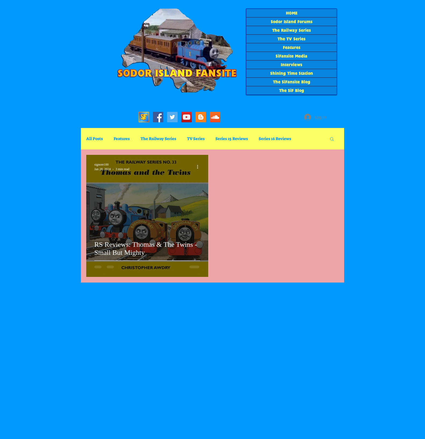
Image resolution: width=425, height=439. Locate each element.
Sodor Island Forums (291, 21)
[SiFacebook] (158, 117)
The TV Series (291, 39)
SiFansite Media (291, 56)
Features (291, 47)
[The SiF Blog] (201, 117)
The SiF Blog (291, 90)
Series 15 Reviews (231, 138)
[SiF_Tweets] (172, 117)
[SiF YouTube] (186, 117)
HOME (291, 13)
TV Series (196, 138)
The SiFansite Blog (291, 82)
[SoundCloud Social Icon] (215, 117)
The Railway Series (291, 30)
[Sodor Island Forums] (144, 117)
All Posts (94, 138)
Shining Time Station (291, 73)
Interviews (291, 64)
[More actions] (199, 166)
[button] (331, 139)
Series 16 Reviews (275, 138)
